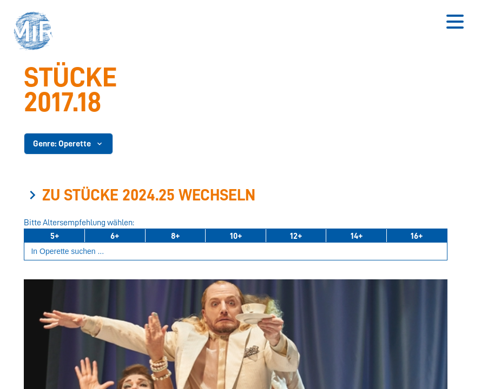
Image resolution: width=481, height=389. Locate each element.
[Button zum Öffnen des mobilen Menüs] (455, 21)
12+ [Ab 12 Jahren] (296, 236)
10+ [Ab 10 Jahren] (236, 236)
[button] (37, 32)
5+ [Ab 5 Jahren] (54, 236)
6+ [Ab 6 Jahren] (114, 236)
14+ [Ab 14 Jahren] (357, 236)
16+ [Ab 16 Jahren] (417, 236)
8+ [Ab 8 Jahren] (175, 236)
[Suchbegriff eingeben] (235, 251)
